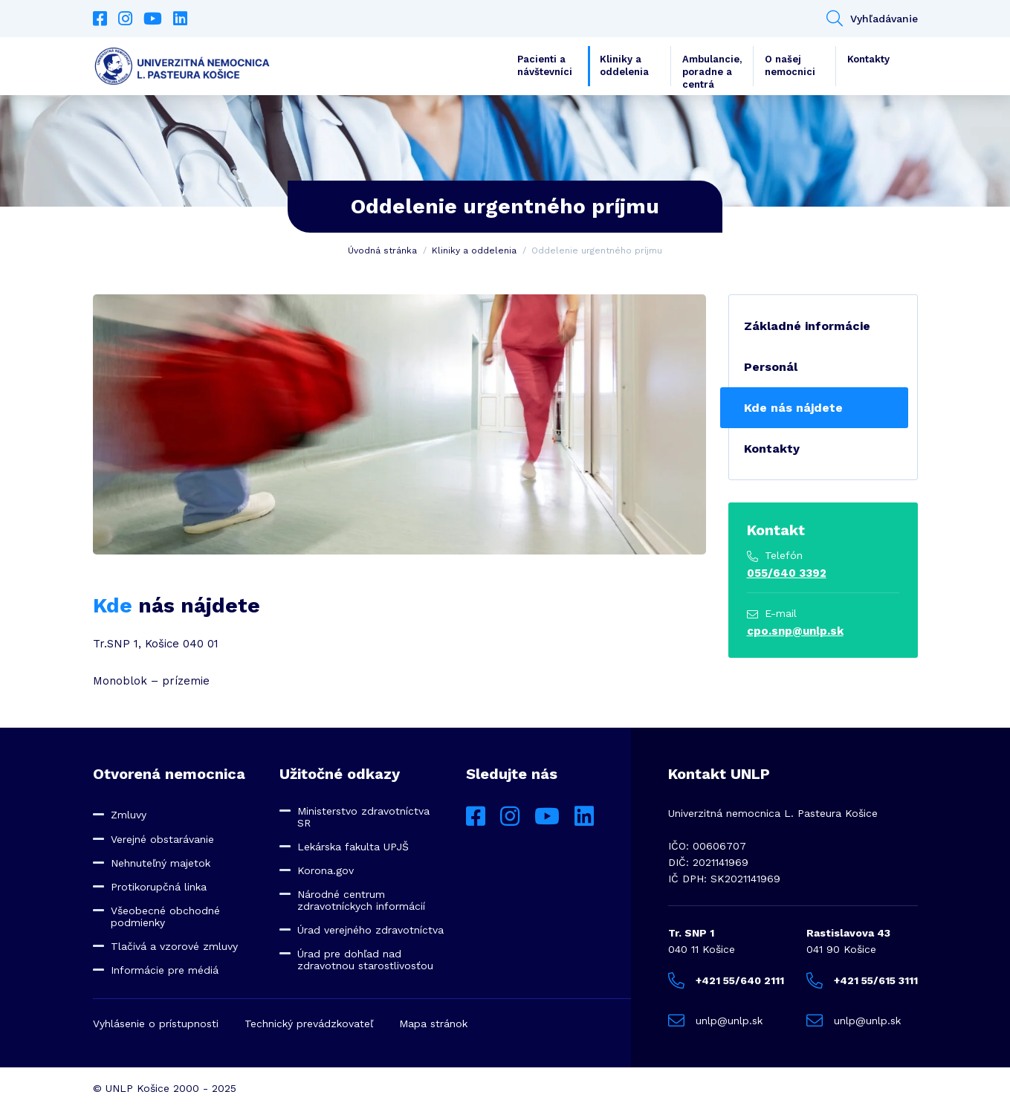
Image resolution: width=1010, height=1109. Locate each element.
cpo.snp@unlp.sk (795, 631)
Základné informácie (807, 326)
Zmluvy (128, 815)
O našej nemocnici (790, 65)
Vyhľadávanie (872, 18)
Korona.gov (325, 870)
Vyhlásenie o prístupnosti (155, 1023)
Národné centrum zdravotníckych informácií (361, 900)
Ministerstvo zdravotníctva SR (363, 817)
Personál (770, 367)
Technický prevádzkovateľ (309, 1023)
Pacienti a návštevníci (544, 65)
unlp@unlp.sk (715, 1020)
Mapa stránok (433, 1023)
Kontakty (868, 59)
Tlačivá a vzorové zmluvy (174, 946)
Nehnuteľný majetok (160, 863)
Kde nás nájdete (793, 408)
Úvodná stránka (382, 250)
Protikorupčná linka (159, 887)
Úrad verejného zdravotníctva (370, 930)
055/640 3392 (786, 573)
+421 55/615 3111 (862, 980)
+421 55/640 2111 (726, 980)
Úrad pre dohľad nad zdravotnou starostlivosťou (365, 959)
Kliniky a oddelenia (624, 65)
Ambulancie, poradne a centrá (712, 70)
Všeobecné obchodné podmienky (165, 916)
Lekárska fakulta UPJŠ (353, 847)
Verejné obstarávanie (162, 839)
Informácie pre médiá (164, 970)
